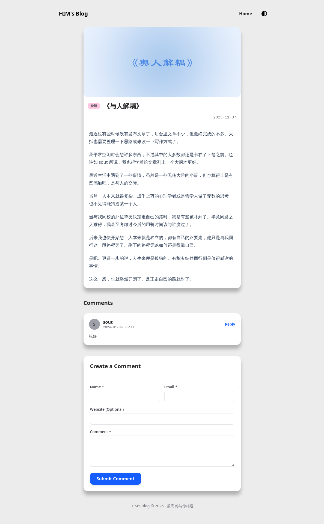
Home (245, 14)
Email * (170, 386)
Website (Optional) (107, 409)
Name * (97, 386)
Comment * (100, 431)
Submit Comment (116, 479)
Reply (230, 324)
